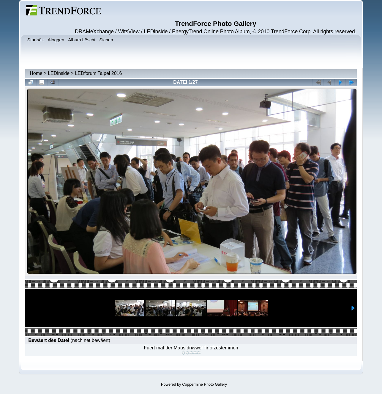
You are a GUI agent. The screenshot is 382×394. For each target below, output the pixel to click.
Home (36, 73)
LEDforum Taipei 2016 (98, 73)
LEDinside (59, 73)
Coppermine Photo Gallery (204, 384)
